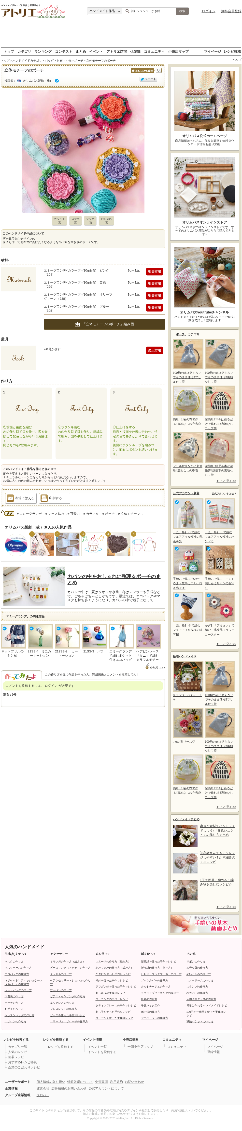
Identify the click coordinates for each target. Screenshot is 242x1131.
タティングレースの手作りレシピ (116, 1005)
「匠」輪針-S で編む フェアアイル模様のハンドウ (219, 520)
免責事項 (101, 1082)
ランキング (43, 51)
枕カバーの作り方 (197, 992)
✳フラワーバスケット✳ (187, 681)
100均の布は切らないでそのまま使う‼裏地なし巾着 (219, 361)
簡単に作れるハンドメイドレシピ (206, 1005)
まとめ (81, 51)
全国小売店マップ (140, 1047)
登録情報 (213, 1052)
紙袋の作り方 (149, 999)
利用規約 (116, 1082)
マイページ (212, 51)
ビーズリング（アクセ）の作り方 (70, 967)
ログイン (208, 11)
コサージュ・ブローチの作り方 (69, 1021)
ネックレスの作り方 (62, 1002)
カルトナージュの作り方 (156, 986)
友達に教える (20, 498)
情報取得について (80, 1082)
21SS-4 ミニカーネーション (39, 653)
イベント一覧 (97, 1047)
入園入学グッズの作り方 (201, 999)
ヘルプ (237, 60)
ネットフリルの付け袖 (12, 653)
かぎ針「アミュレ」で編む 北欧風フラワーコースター (219, 614)
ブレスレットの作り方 (63, 1008)
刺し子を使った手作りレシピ (113, 1011)
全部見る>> (157, 668)
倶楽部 (135, 51)
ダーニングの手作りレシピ (112, 999)
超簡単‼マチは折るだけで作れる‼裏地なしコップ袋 (219, 408)
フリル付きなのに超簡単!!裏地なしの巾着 (187, 452)
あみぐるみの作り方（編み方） (114, 967)
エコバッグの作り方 (17, 974)
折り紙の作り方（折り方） (157, 967)
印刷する (51, 498)
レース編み (56, 514)
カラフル (92, 514)
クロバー (43, 1095)
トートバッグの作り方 (18, 990)
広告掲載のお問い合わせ (68, 1088)
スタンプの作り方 (197, 986)
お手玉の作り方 (14, 1008)
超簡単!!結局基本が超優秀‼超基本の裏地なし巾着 (219, 454)
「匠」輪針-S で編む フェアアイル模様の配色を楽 (187, 520)
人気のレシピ (17, 1052)
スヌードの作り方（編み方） (113, 961)
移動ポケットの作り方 (200, 1021)
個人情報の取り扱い (51, 1082)
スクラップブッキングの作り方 (160, 992)
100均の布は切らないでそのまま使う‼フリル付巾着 (187, 361)
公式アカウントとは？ (224, 493)
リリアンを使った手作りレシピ (114, 1017)
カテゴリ (24, 51)
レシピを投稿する (60, 1047)
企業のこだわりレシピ (24, 1067)
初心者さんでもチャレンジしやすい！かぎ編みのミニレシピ (217, 857)
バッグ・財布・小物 (58, 60)
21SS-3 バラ (93, 651)
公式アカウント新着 (186, 493)
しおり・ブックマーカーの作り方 (161, 974)
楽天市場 (154, 271)
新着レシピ (16, 1057)
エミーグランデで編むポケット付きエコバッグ (120, 656)
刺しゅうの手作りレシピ (110, 992)
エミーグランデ (30, 514)
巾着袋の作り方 (14, 996)
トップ (9, 51)
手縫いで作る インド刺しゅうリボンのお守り (219, 567)
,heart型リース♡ (187, 725)
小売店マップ (178, 51)
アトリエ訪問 (116, 51)
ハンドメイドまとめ (186, 819)
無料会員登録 (231, 11)
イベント (96, 51)
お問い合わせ (134, 1082)
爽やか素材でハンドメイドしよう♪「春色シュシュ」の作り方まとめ (217, 830)
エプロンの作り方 (15, 1021)
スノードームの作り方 (200, 980)
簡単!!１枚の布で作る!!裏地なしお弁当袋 (187, 406)
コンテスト (63, 51)
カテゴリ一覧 (17, 1047)
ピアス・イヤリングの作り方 (67, 996)
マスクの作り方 (14, 961)
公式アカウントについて (106, 1088)
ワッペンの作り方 (61, 990)
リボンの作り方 (195, 961)
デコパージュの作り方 (154, 1017)
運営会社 (43, 1088)
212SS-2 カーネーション (66, 653)
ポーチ (78, 60)
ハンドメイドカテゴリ (27, 60)
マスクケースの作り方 (18, 967)
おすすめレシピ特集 (22, 1062)
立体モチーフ (130, 514)
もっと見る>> (226, 481)
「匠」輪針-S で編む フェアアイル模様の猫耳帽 (187, 614)
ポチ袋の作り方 (150, 1011)
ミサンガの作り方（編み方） (67, 961)
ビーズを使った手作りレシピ (67, 1015)
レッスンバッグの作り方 (19, 1015)
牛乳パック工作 (150, 1005)
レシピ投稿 (232, 51)
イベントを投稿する (102, 1052)
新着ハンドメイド (185, 656)
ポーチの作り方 (14, 1002)
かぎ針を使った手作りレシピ (113, 974)
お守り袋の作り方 (197, 967)
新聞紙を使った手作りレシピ (158, 961)
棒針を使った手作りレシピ (112, 980)
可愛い (75, 514)
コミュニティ (154, 51)
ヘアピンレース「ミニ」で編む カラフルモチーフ (149, 658)
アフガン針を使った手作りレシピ (116, 986)
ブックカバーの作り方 (154, 980)
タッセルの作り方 (61, 974)
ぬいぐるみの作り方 (198, 974)
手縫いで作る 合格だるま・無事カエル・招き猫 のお (187, 567)
